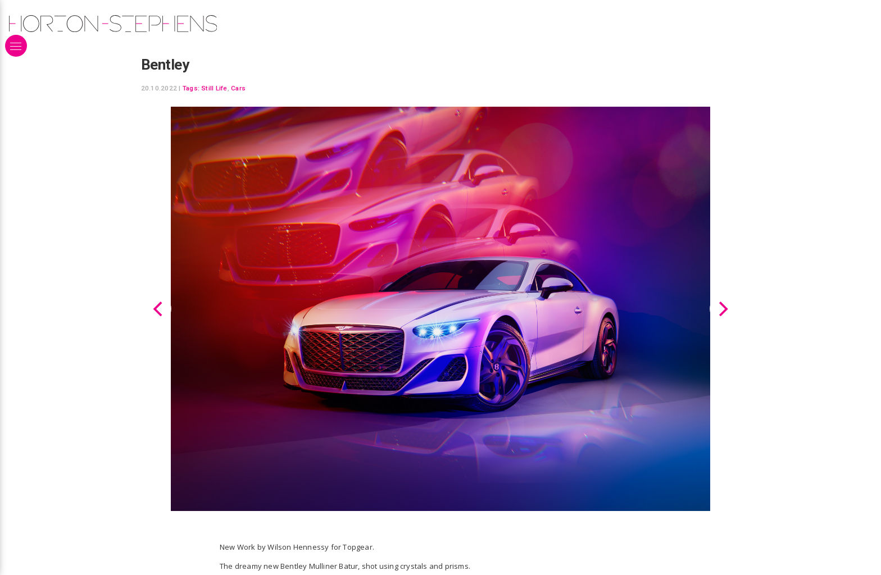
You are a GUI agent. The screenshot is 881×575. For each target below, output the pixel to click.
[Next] (722, 308)
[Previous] (159, 308)
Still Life (214, 88)
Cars (238, 88)
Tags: (191, 88)
